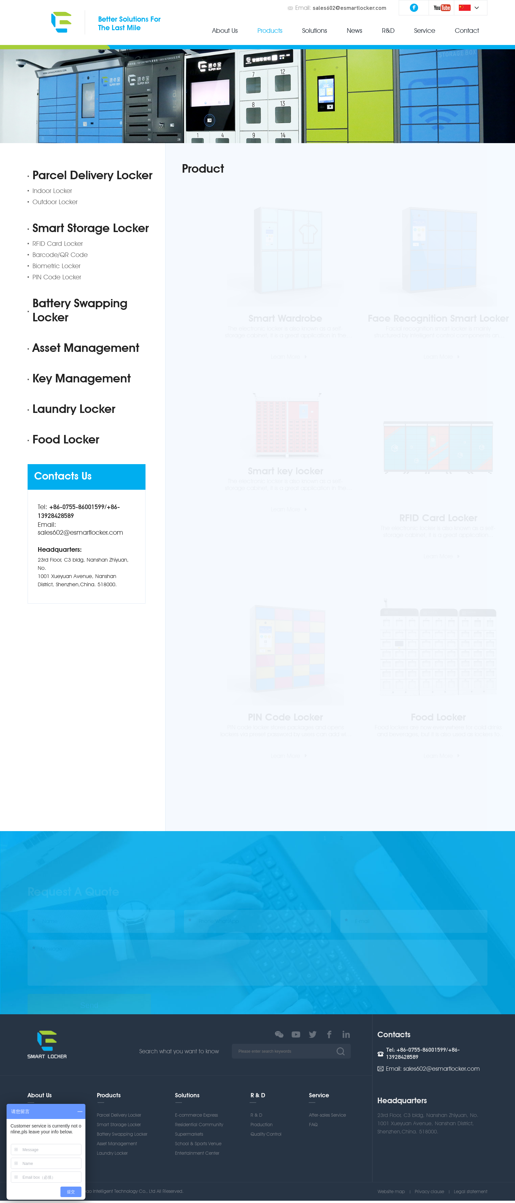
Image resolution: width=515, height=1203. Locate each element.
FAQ (313, 1126)
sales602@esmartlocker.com (349, 8)
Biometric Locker (56, 266)
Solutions (314, 30)
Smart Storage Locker (91, 229)
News (354, 30)
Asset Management (86, 349)
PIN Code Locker (57, 277)
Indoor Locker (52, 191)
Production (262, 1126)
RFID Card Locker (58, 243)
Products (270, 30)
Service (424, 30)
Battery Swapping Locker (80, 311)
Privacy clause (429, 1193)
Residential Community (199, 1126)
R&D (388, 30)
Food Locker (66, 440)
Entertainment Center (197, 1155)
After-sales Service (327, 1117)
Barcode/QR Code (60, 255)
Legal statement (470, 1193)
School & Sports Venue (198, 1146)
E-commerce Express (196, 1117)
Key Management (82, 379)
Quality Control (266, 1136)
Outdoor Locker (55, 202)
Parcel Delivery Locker (92, 176)
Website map (391, 1193)
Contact (467, 30)
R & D (258, 1098)
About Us (225, 30)
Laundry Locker (74, 410)
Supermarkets (189, 1136)
